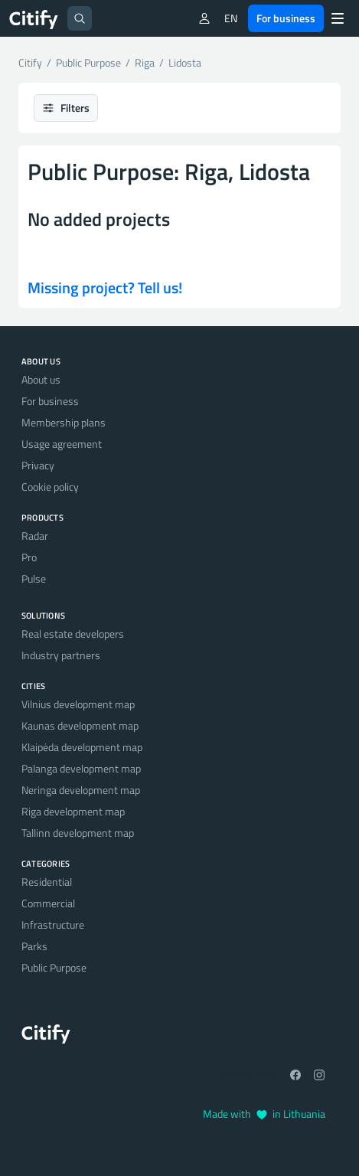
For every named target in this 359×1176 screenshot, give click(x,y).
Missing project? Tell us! (105, 287)
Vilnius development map (78, 704)
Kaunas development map (80, 725)
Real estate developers (72, 634)
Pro (29, 557)
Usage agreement (61, 444)
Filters (66, 108)
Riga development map (73, 811)
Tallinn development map (77, 833)
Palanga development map (81, 768)
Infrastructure (52, 924)
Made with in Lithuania (264, 1114)
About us (40, 379)
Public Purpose (53, 967)
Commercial (48, 903)
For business (285, 18)
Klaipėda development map (81, 747)
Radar (34, 536)
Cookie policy (50, 487)
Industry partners (60, 655)
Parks (34, 946)
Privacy (37, 465)
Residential (46, 882)
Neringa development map (80, 790)
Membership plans (63, 422)
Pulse (33, 578)
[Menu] (337, 18)
